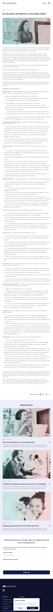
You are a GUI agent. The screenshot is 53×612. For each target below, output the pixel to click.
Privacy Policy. (33, 604)
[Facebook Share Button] (46, 394)
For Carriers (6, 604)
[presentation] (15, 564)
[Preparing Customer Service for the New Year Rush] (26, 506)
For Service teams (8, 602)
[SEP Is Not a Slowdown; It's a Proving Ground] (26, 422)
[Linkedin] (4, 590)
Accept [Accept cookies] (32, 608)
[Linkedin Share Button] (41, 394)
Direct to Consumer (8, 611)
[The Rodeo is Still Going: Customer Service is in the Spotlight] (26, 464)
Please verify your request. (10, 559)
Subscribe (26, 572)
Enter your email (8, 552)
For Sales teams (7, 599)
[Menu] (46, 3)
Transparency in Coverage (7, 607)
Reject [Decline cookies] (20, 608)
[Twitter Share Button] (43, 394)
